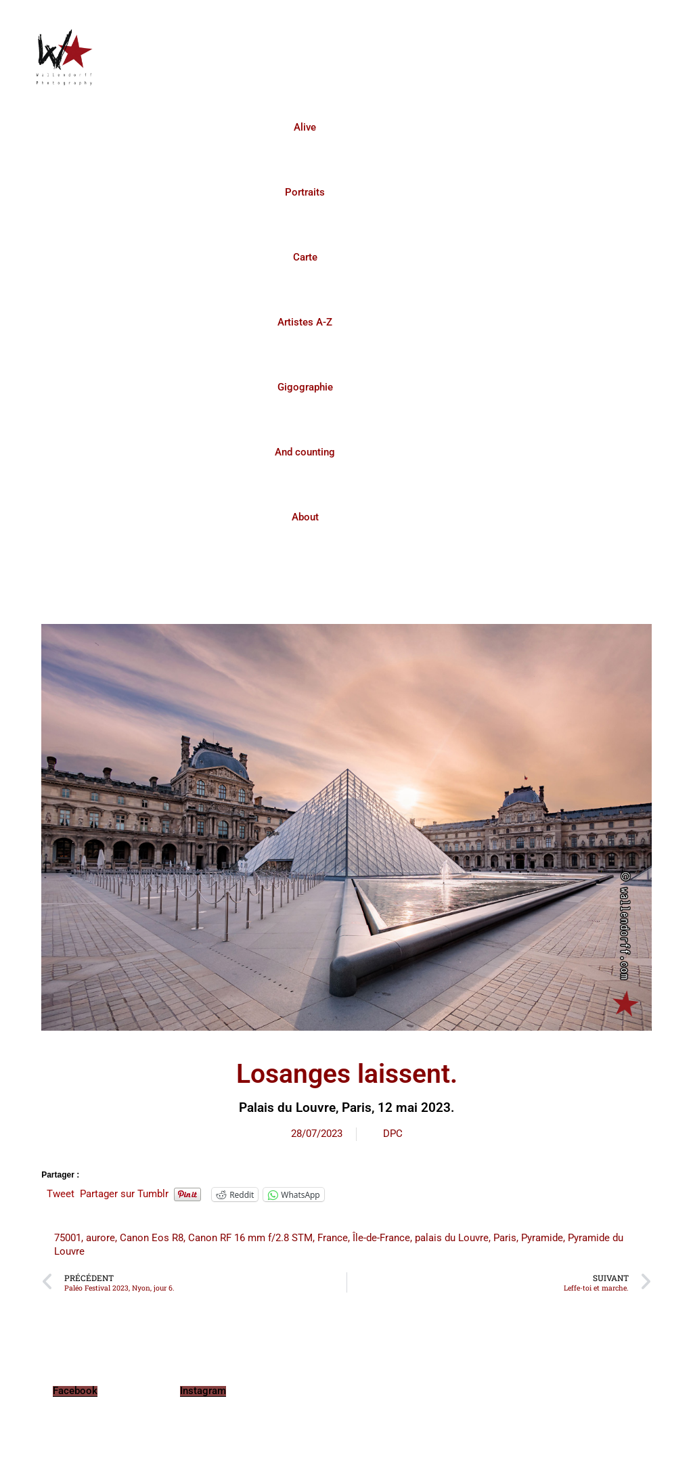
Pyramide (542, 1238)
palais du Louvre (452, 1238)
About (305, 517)
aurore (100, 1238)
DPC (393, 1133)
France (332, 1238)
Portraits (305, 192)
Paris (504, 1238)
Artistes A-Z (304, 322)
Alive (305, 127)
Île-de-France (381, 1238)
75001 (67, 1238)
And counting (305, 452)
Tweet (60, 1194)
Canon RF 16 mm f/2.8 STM (250, 1238)
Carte (305, 257)
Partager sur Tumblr (124, 1194)
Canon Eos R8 (151, 1238)
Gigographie (305, 387)
